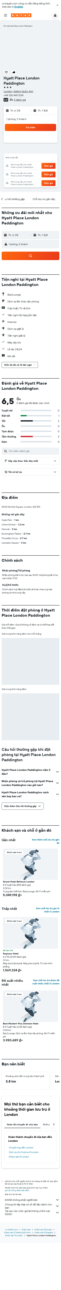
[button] (57, 5)
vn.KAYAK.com (11, 1277)
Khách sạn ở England (43, 1279)
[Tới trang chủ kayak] (21, 15)
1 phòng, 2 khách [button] (16, 119)
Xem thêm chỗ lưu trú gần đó (45, 895)
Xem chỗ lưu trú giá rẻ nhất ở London (47, 964)
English (18, 6)
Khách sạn (26, 1277)
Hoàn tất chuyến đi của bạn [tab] (22, 1178)
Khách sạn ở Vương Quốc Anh (17, 1279)
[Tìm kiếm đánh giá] (33, 451)
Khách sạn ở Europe (43, 1277)
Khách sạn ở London (19, 1210)
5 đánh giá (20, 99)
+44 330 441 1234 (13, 95)
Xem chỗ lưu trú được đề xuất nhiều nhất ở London (45, 1036)
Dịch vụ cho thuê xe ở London (24, 1206)
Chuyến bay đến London (21, 1201)
